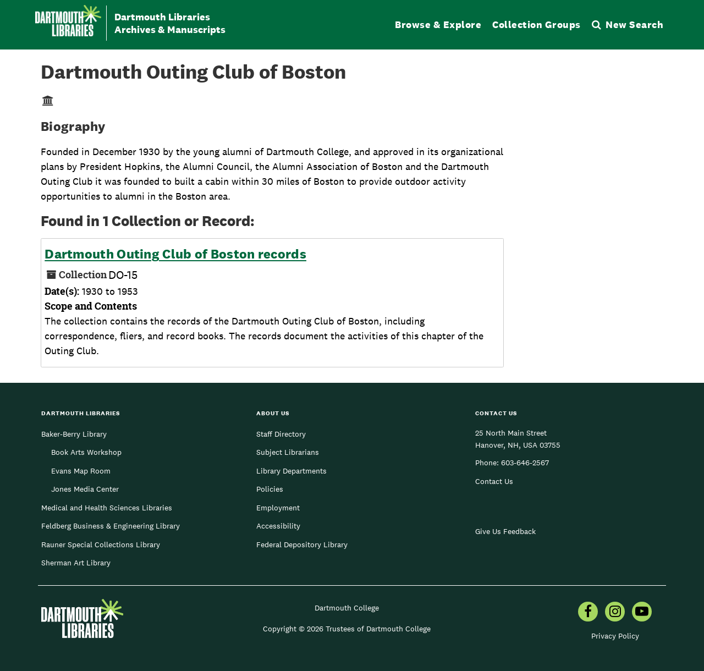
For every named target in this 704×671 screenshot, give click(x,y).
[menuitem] (588, 613)
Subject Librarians (287, 452)
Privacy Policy (615, 636)
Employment (278, 508)
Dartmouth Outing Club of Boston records (175, 254)
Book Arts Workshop (86, 452)
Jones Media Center (85, 489)
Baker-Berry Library (74, 434)
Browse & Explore (438, 24)
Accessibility (278, 526)
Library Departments (291, 471)
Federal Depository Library (302, 544)
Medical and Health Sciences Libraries (106, 508)
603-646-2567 (525, 463)
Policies (269, 489)
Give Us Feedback (505, 531)
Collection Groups (536, 24)
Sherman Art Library (76, 563)
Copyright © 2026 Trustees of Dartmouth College (347, 629)
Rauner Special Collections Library (100, 544)
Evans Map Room (81, 471)
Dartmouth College (347, 608)
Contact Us (494, 481)
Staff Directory (281, 434)
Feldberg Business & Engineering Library (110, 526)
